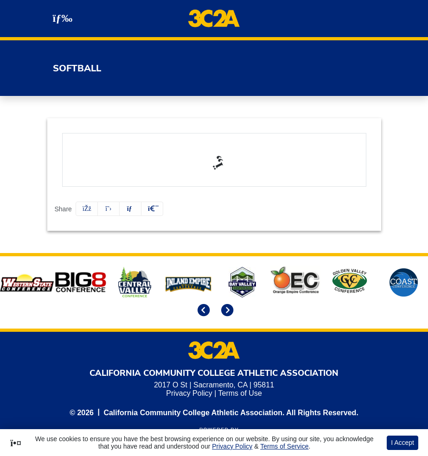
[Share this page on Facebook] (87, 209)
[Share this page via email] (130, 209)
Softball (77, 68)
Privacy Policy (189, 393)
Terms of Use (240, 393)
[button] (152, 209)
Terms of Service (284, 446)
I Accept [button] (402, 442)
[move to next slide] (225, 311)
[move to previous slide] (202, 311)
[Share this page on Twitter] (108, 209)
